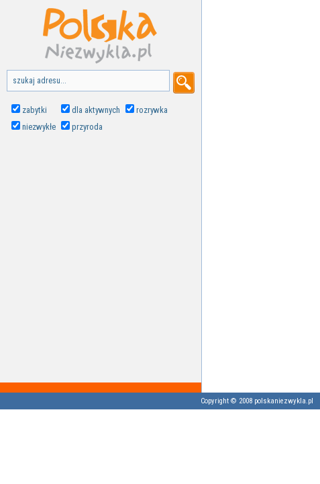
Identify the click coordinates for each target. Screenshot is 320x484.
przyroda (87, 127)
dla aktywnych (96, 110)
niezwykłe (39, 127)
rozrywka (152, 110)
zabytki (34, 110)
